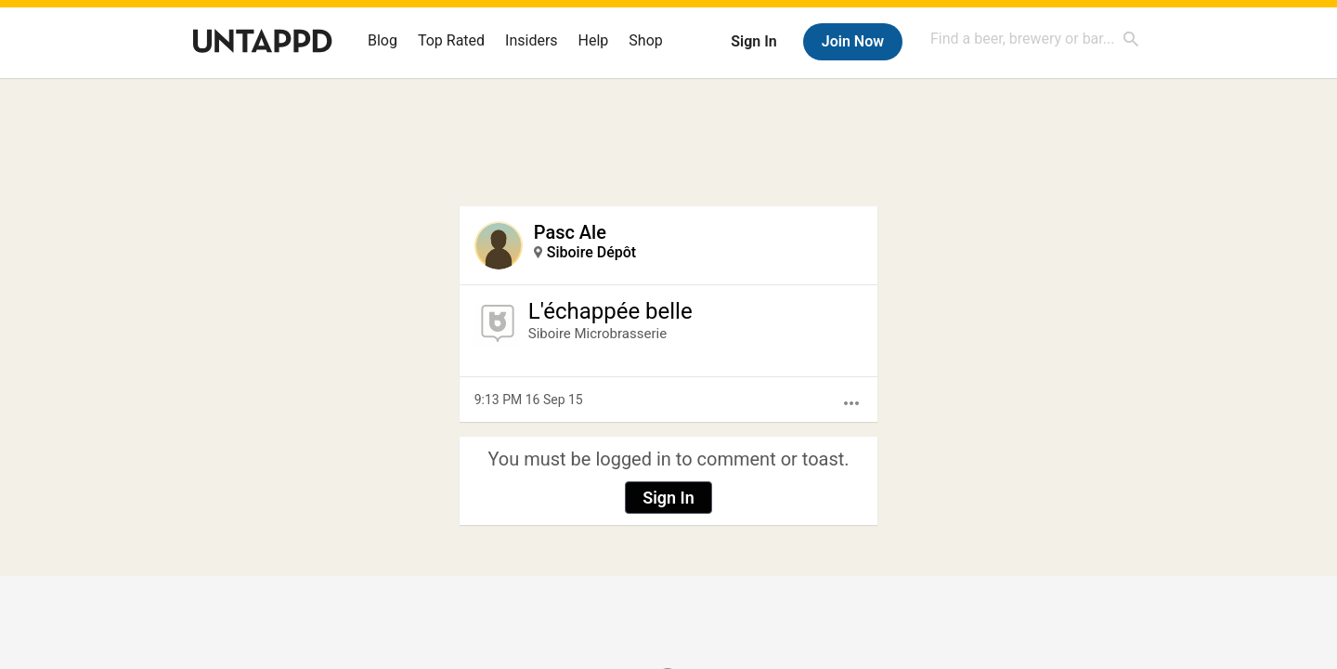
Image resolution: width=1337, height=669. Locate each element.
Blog (382, 40)
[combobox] (1035, 38)
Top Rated (451, 40)
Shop (645, 40)
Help (593, 40)
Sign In (753, 41)
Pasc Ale (570, 232)
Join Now (853, 41)
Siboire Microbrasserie (597, 333)
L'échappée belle (610, 311)
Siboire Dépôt (591, 252)
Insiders (531, 40)
